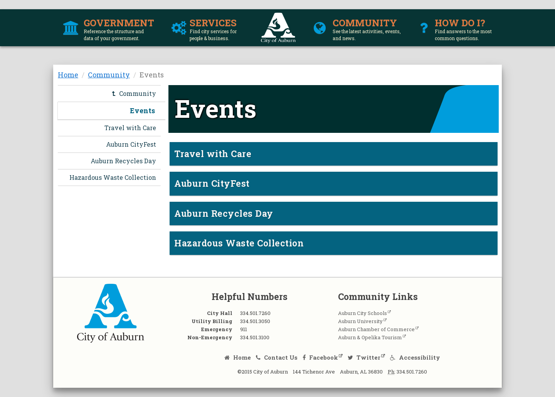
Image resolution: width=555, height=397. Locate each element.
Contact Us (277, 357)
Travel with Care (130, 128)
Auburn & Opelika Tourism (370, 337)
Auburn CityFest (131, 144)
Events (142, 110)
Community (109, 74)
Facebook (320, 357)
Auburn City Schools (362, 313)
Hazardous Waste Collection (112, 177)
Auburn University (360, 321)
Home (68, 74)
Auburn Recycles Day (123, 161)
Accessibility (415, 357)
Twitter (364, 357)
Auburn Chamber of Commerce (376, 329)
